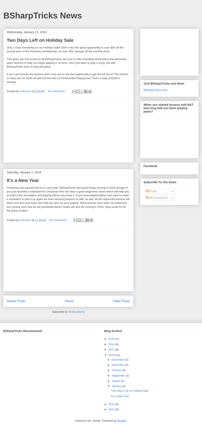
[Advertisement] (68, 130)
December (118, 359)
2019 (111, 338)
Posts (151, 191)
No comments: (57, 91)
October (117, 370)
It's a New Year (23, 180)
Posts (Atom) (77, 311)
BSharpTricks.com (155, 90)
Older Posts (121, 301)
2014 (111, 409)
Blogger (121, 420)
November (118, 364)
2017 (111, 349)
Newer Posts (16, 301)
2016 (111, 355)
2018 (111, 344)
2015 (111, 404)
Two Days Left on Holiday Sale (40, 40)
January (117, 386)
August (116, 380)
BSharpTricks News (42, 15)
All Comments (156, 197)
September (119, 375)
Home (69, 301)
